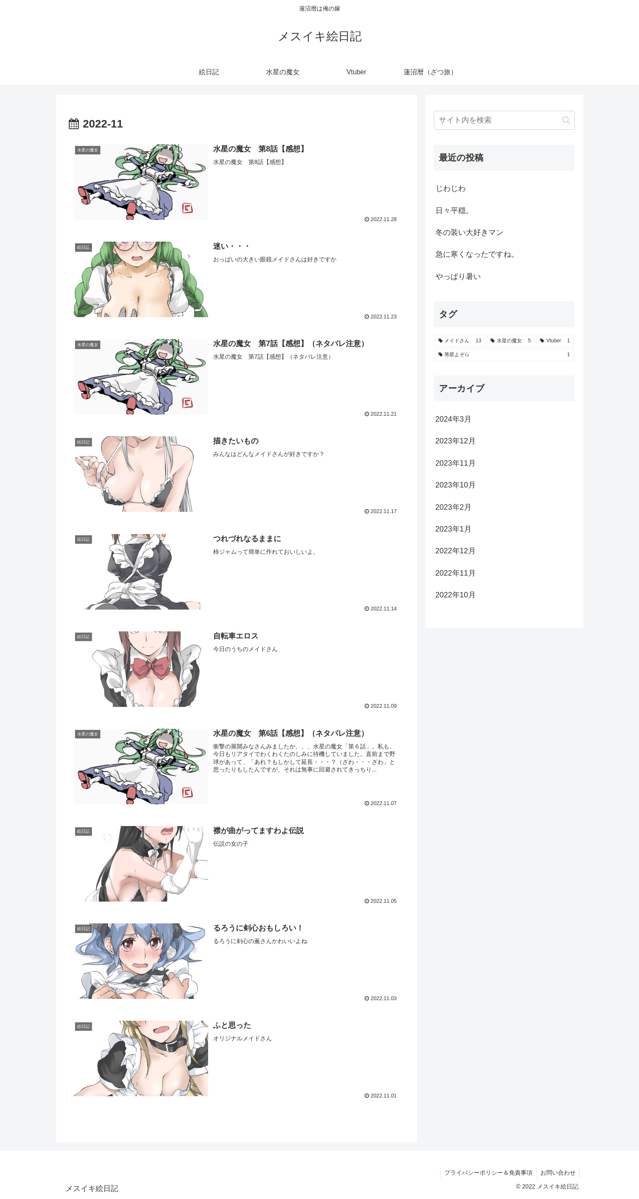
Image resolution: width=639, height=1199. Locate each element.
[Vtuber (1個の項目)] (555, 341)
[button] (566, 120)
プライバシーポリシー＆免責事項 (487, 1173)
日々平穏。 (454, 210)
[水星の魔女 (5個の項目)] (511, 341)
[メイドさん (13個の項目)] (460, 341)
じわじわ (451, 188)
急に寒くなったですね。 (477, 254)
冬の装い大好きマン (469, 232)
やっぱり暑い (458, 276)
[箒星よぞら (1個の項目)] (504, 355)
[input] (504, 120)
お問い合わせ (557, 1173)
